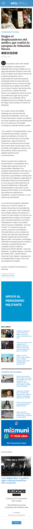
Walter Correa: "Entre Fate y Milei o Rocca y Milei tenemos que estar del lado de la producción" (23, 360)
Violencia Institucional (10, 32)
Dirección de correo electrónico (16, 515)
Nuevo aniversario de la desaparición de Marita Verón (24, 404)
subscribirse (16, 494)
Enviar (16, 522)
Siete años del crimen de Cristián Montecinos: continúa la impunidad (24, 414)
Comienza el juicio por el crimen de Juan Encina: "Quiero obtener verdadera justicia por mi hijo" (23, 394)
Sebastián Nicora (7, 275)
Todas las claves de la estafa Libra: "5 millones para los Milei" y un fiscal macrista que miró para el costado (24, 346)
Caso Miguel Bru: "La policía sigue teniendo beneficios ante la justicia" (15, 480)
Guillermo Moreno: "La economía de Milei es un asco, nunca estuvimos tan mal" (23, 334)
